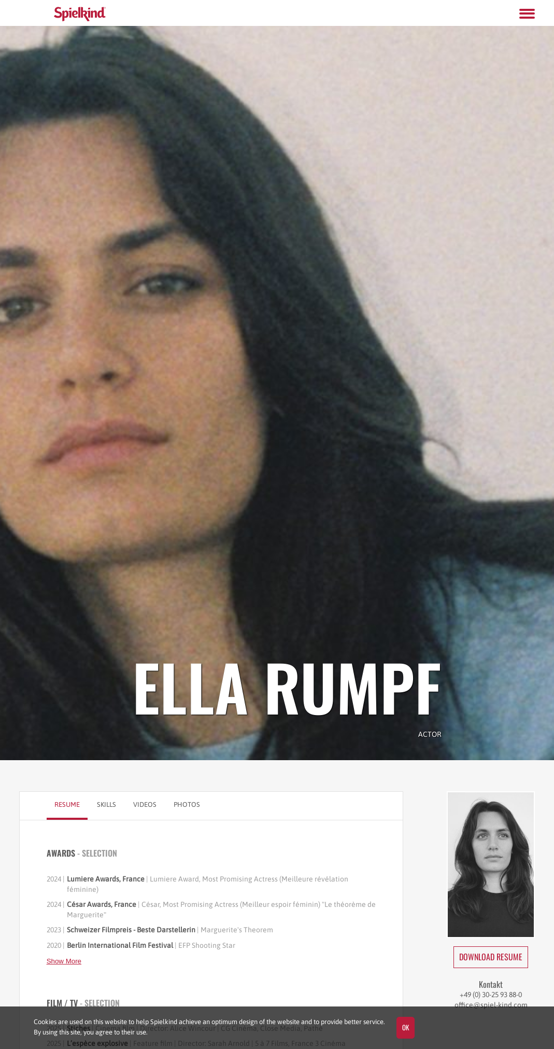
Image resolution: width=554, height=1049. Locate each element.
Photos (187, 804)
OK (405, 1027)
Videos (145, 804)
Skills (106, 804)
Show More (64, 961)
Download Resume (490, 956)
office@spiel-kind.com (491, 1005)
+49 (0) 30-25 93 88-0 (491, 994)
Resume (67, 804)
